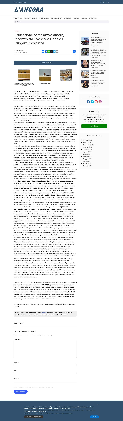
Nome (16, 362)
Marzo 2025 (87, 163)
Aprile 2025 (86, 161)
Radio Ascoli (93, 18)
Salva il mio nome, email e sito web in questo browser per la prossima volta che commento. (34, 387)
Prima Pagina (18, 18)
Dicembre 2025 (88, 142)
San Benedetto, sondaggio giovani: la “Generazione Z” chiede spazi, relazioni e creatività (98, 73)
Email (16, 370)
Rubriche (76, 18)
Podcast (84, 18)
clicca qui (44, 312)
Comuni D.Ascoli (56, 18)
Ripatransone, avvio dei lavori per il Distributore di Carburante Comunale (98, 82)
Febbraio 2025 (87, 166)
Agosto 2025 (87, 152)
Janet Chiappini (19, 50)
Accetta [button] (94, 416)
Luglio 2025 (86, 154)
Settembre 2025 (88, 149)
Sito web (16, 378)
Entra (94, 126)
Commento (18, 339)
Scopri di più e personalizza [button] (34, 416)
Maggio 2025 (87, 159)
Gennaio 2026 (87, 140)
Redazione (67, 18)
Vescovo (27, 18)
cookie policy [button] (67, 408)
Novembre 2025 (88, 145)
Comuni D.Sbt (44, 18)
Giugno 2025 (87, 156)
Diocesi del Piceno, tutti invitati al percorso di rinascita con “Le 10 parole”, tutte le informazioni (98, 63)
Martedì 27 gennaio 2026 (20, 2)
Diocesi (34, 18)
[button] (98, 404)
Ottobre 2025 (87, 147)
